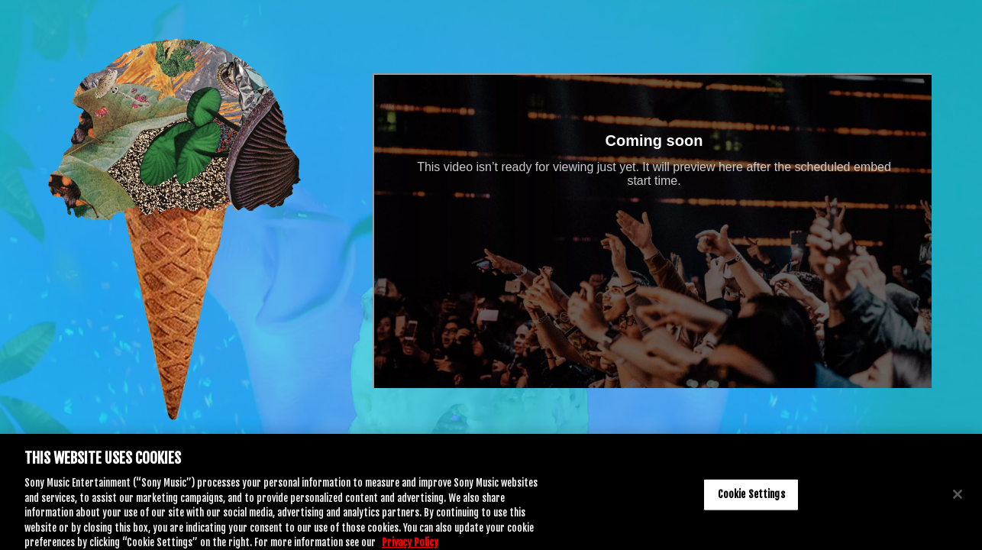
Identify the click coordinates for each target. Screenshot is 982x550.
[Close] (957, 498)
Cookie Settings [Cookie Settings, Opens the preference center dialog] (751, 498)
